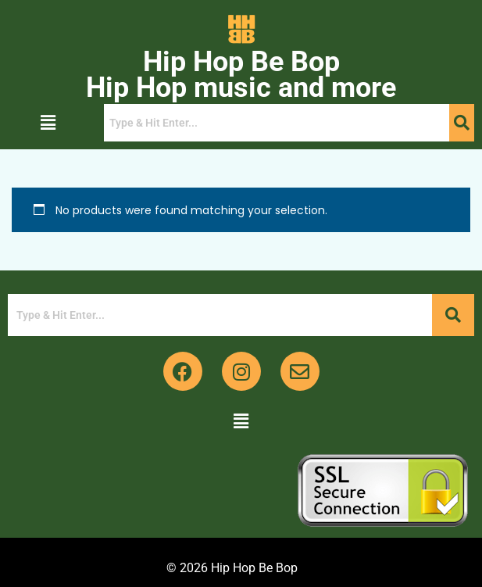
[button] (48, 123)
